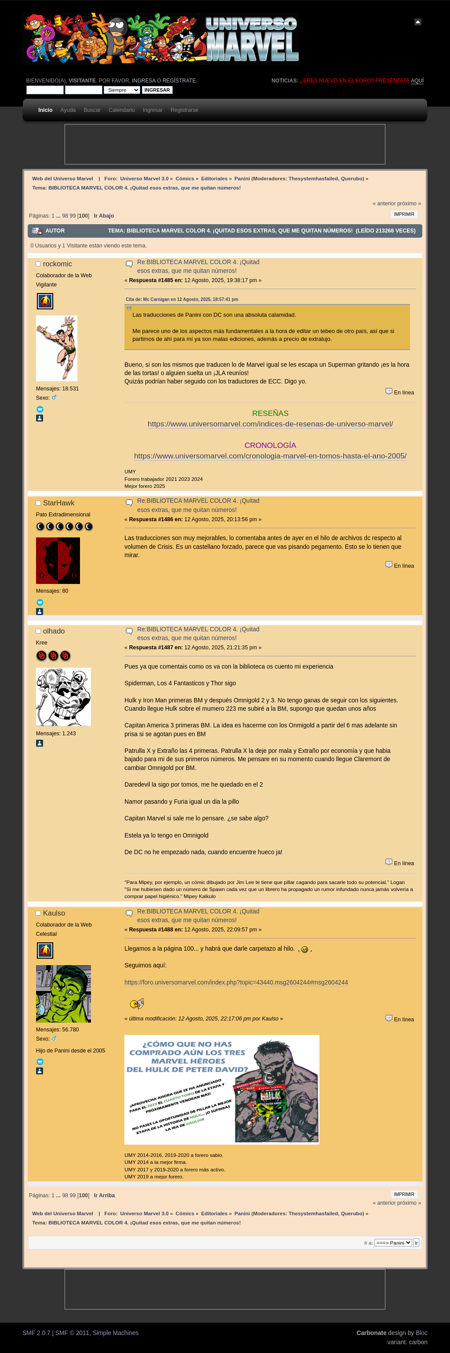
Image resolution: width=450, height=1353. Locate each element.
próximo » (409, 203)
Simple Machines (116, 1333)
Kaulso (54, 913)
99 (73, 216)
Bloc (422, 1333)
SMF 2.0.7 (36, 1333)
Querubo (352, 178)
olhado (54, 631)
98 (65, 216)
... (59, 216)
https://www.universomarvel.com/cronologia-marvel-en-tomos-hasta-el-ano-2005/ (270, 455)
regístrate (179, 81)
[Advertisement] (225, 144)
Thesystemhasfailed (313, 178)
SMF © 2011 (72, 1333)
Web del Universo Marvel (62, 178)
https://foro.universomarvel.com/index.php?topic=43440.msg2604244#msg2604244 (236, 982)
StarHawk (59, 503)
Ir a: (368, 1243)
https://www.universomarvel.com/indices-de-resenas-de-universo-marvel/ (270, 423)
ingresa (144, 81)
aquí (417, 81)
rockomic (57, 264)
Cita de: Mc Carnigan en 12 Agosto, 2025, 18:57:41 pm (182, 299)
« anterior (384, 203)
